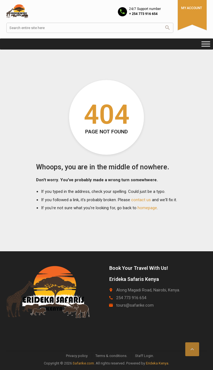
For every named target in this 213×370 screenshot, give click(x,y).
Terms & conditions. (111, 356)
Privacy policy (77, 356)
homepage (147, 207)
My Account (191, 8)
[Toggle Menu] (205, 43)
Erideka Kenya (157, 363)
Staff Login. (144, 356)
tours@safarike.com (135, 305)
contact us (141, 199)
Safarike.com (83, 363)
